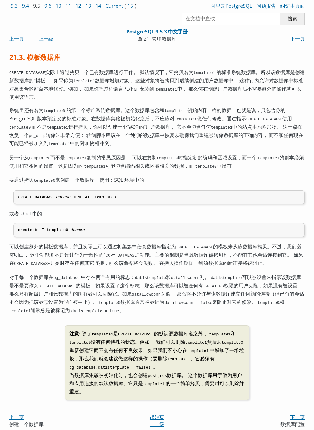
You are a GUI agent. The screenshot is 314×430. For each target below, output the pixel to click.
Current (114, 5)
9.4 (25, 5)
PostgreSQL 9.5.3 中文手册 (157, 31)
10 (58, 5)
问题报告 (266, 5)
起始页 (157, 403)
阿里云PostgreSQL (231, 5)
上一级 (46, 38)
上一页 (16, 38)
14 (98, 5)
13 (88, 5)
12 (78, 5)
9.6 (48, 5)
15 (130, 5)
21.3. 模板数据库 (34, 57)
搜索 (292, 18)
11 (68, 5)
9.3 (14, 5)
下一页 (297, 38)
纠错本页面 (292, 5)
